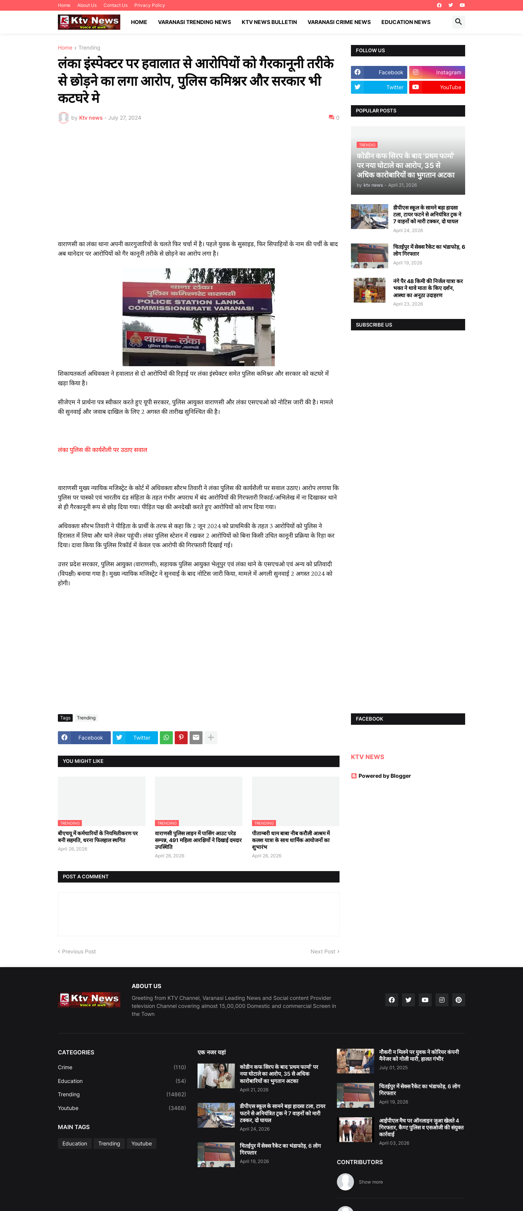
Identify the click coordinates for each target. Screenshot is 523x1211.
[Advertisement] (199, 186)
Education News (406, 22)
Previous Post (79, 951)
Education (122, 1081)
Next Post (323, 951)
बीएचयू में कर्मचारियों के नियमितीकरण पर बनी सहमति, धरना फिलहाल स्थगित (98, 836)
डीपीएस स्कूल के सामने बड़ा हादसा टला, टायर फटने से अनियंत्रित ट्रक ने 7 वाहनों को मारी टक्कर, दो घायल (427, 214)
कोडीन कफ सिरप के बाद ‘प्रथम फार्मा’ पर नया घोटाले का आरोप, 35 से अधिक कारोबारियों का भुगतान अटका (279, 1074)
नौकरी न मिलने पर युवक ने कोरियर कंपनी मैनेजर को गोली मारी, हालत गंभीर (419, 1055)
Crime (122, 1067)
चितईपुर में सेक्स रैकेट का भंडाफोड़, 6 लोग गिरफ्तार (429, 250)
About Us (87, 5)
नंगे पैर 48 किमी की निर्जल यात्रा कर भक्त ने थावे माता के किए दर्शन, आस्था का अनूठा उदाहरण (428, 288)
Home (64, 5)
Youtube (122, 1108)
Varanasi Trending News (194, 22)
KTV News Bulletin (269, 22)
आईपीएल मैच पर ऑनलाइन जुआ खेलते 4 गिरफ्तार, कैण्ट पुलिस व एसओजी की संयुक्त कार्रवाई (421, 1127)
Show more (371, 1182)
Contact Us (116, 5)
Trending (89, 48)
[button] (458, 22)
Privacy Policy (149, 5)
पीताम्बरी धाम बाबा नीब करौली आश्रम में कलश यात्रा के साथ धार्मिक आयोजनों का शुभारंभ (291, 840)
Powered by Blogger (381, 775)
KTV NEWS (367, 757)
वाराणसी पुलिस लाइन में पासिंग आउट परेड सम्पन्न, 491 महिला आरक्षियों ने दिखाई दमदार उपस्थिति (198, 840)
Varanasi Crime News (339, 22)
